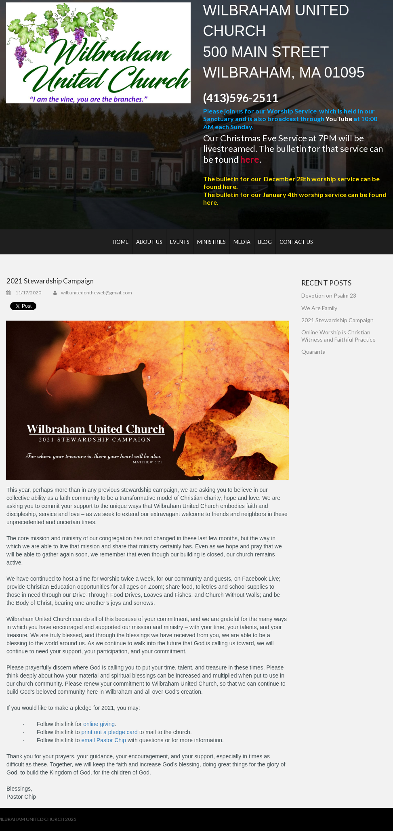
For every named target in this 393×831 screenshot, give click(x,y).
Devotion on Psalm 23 (328, 295)
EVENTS (179, 242)
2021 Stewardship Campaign (337, 320)
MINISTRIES (211, 242)
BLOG (265, 242)
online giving (99, 724)
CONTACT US (296, 242)
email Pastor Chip (104, 740)
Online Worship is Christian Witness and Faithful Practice (338, 336)
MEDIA (241, 242)
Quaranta (313, 351)
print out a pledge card (110, 732)
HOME (120, 242)
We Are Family (319, 307)
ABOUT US (149, 242)
